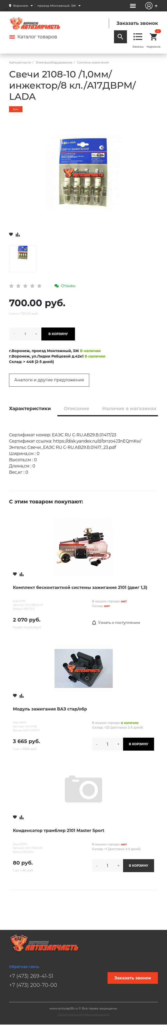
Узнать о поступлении (116, 622)
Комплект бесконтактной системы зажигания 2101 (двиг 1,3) (80, 587)
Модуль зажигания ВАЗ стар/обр (50, 709)
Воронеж (20, 6)
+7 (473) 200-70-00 (33, 985)
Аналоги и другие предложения (49, 380)
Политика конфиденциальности (83, 1014)
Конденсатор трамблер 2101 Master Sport (58, 830)
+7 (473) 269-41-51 (31, 976)
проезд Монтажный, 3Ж (56, 6)
